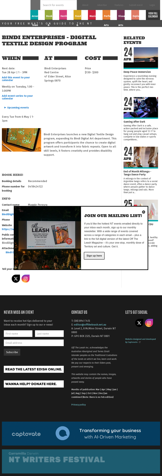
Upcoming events (18, 107)
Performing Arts (109, 16)
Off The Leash (16, 10)
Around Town (37, 16)
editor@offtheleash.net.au (90, 324)
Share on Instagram (26, 279)
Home (35, 5)
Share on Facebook (6, 279)
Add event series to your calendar (17, 97)
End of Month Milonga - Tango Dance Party (137, 172)
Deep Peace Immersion (137, 72)
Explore (138, 14)
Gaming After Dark (134, 122)
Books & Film (52, 16)
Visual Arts (124, 14)
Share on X (16, 279)
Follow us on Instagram (149, 323)
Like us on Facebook (129, 323)
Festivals (66, 14)
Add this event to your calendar (16, 78)
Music (95, 14)
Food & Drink (81, 16)
